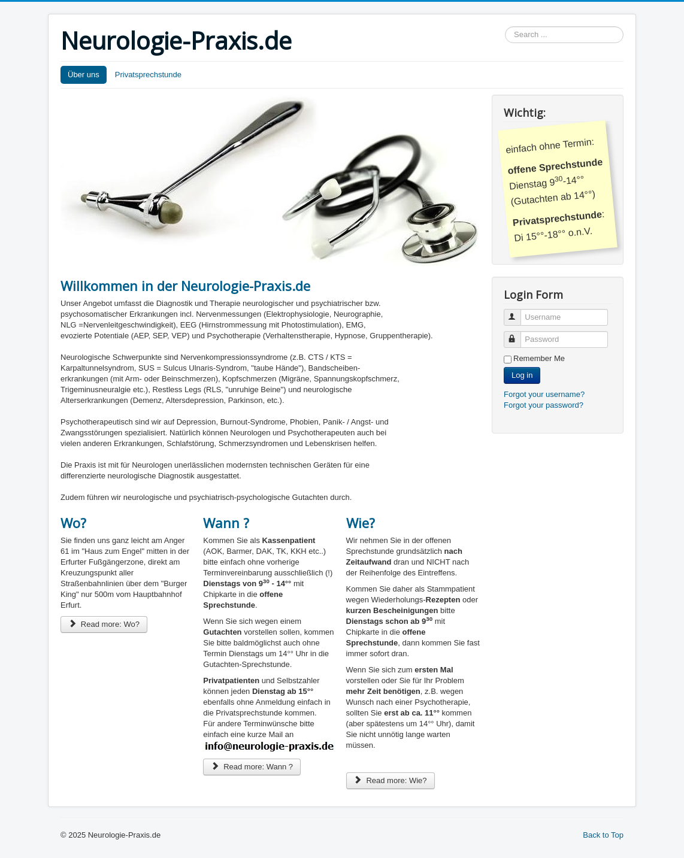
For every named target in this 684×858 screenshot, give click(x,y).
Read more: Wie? (390, 780)
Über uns (83, 74)
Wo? (73, 523)
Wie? (360, 523)
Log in (522, 375)
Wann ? (226, 523)
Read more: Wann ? (252, 766)
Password (517, 334)
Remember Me (539, 358)
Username (517, 312)
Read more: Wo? (104, 624)
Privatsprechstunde (148, 74)
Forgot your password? (543, 405)
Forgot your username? (544, 394)
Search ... (505, 26)
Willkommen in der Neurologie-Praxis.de (185, 286)
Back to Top (603, 834)
